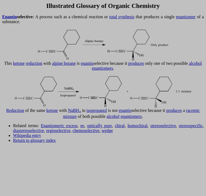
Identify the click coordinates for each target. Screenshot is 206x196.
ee (82, 125)
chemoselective (86, 130)
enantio (87, 63)
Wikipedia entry (27, 135)
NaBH (74, 110)
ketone (19, 63)
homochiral (137, 125)
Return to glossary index (34, 140)
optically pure (99, 125)
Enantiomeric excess (59, 125)
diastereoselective (28, 130)
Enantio (9, 16)
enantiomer (185, 16)
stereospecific (191, 125)
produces (136, 63)
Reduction (15, 110)
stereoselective (163, 125)
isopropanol (96, 110)
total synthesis (121, 16)
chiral (120, 125)
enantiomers (102, 68)
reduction (34, 63)
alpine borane (64, 63)
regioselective (58, 130)
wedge (107, 130)
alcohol (195, 63)
